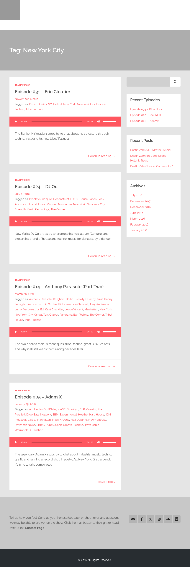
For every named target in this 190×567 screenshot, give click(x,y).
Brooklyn (35, 199)
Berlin (33, 104)
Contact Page (34, 528)
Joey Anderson (99, 304)
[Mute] (99, 122)
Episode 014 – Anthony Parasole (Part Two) (61, 287)
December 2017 (140, 201)
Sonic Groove (63, 425)
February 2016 (139, 225)
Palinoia (101, 104)
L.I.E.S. (32, 419)
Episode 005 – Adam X (39, 397)
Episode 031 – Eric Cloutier (44, 92)
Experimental (68, 414)
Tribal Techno (34, 109)
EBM (55, 414)
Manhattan (65, 204)
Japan (93, 199)
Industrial (21, 419)
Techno (19, 109)
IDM (108, 414)
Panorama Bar (68, 314)
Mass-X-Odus (60, 419)
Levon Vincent (47, 204)
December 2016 (140, 207)
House (83, 199)
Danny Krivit (95, 299)
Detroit (57, 104)
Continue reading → (101, 156)
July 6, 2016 (22, 194)
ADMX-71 (53, 409)
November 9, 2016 (26, 99)
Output (53, 314)
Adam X (41, 409)
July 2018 (136, 195)
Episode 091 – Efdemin (145, 121)
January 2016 (138, 231)
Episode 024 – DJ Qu (37, 187)
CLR (82, 409)
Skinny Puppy (45, 425)
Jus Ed (33, 204)
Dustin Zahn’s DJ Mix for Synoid (150, 150)
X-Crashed (36, 430)
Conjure (47, 199)
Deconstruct (61, 199)
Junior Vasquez (24, 309)
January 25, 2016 (25, 404)
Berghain (59, 299)
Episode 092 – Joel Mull (145, 115)
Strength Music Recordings (32, 209)
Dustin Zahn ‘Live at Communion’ (151, 167)
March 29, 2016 (24, 294)
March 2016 (137, 219)
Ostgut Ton (41, 314)
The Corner (58, 209)
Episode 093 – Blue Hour (146, 109)
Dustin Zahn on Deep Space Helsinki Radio (148, 159)
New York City (86, 104)
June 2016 (136, 213)
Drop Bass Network (38, 414)
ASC (62, 409)
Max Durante (79, 419)
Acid (32, 409)
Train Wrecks (22, 86)
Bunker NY (45, 104)
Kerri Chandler (54, 309)
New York (69, 104)
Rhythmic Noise (25, 425)
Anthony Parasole (40, 299)
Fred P (57, 304)
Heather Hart (86, 414)
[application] (64, 122)
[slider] (57, 121)
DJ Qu (74, 199)
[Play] (16, 122)
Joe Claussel (80, 304)
